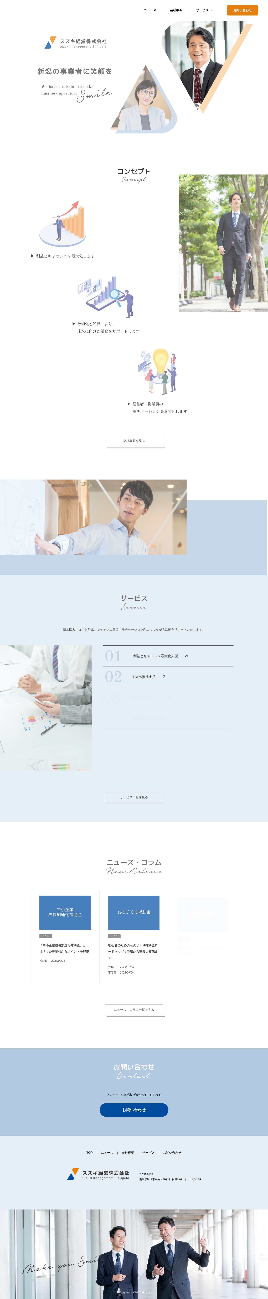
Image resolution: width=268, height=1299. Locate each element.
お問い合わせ (242, 10)
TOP (89, 1152)
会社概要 (176, 10)
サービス (202, 10)
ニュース (150, 10)
